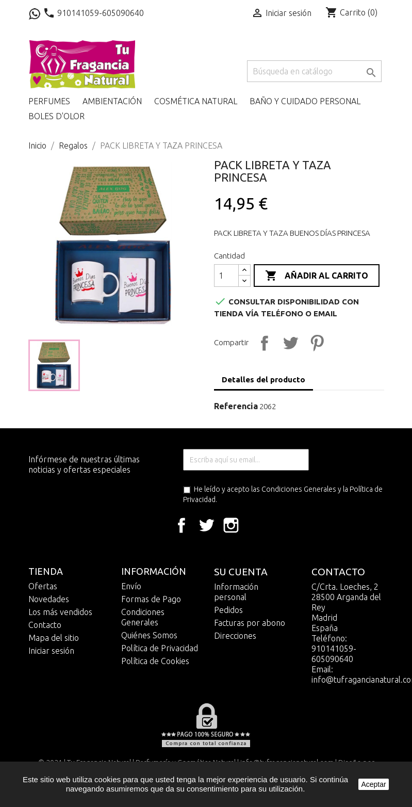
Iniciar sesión (51, 650)
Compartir (263, 341)
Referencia (236, 406)
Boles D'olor (56, 116)
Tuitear (289, 341)
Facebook (181, 525)
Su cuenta (241, 571)
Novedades (48, 599)
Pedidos (228, 610)
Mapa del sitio (53, 637)
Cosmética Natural (195, 101)
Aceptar (373, 784)
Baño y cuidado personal (305, 101)
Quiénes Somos (149, 635)
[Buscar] (314, 71)
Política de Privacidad (159, 648)
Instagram (231, 525)
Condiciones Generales (298, 489)
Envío (131, 586)
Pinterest (315, 341)
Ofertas (42, 586)
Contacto (44, 625)
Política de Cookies (155, 661)
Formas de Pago (151, 599)
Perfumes (49, 101)
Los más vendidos (60, 612)
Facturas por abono (249, 622)
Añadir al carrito (316, 276)
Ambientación (112, 101)
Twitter (206, 525)
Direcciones (235, 635)
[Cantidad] (226, 275)
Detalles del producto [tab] (263, 379)
